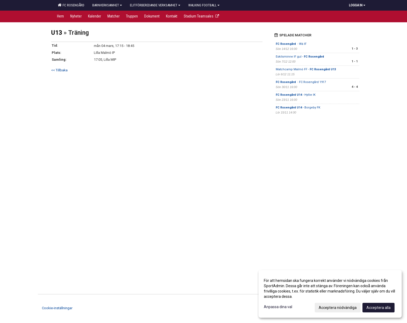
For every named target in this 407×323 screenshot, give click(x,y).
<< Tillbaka (59, 70)
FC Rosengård (71, 5)
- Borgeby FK (298, 107)
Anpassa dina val (278, 307)
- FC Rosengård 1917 (301, 82)
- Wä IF (291, 44)
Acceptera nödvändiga (338, 307)
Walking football (204, 5)
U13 (56, 32)
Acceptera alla (378, 307)
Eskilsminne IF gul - (300, 56)
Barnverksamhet (107, 5)
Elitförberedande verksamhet (155, 5)
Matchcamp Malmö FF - (306, 69)
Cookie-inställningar (57, 308)
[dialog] (330, 294)
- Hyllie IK (296, 95)
